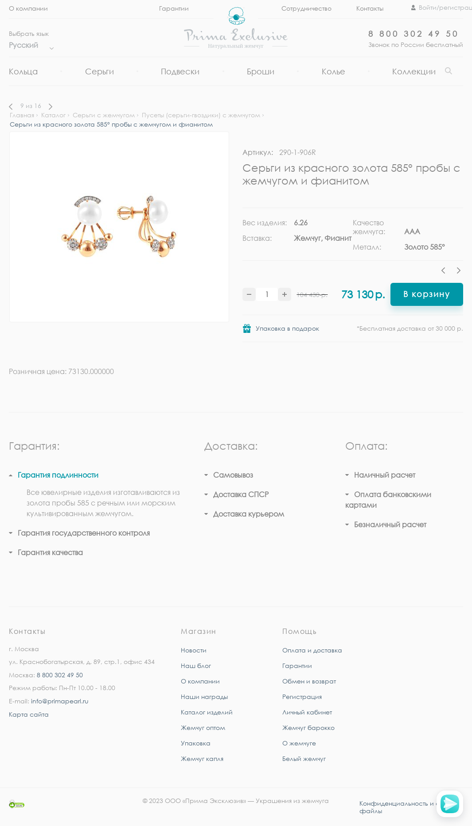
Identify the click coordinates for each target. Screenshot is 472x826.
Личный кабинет (307, 712)
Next (458, 271)
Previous (445, 271)
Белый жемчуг (304, 758)
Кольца (23, 71)
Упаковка (196, 743)
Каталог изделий (207, 712)
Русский (29, 45)
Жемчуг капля (202, 758)
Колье (333, 71)
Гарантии (297, 665)
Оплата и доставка (312, 650)
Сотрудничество (306, 8)
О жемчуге (299, 743)
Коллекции (414, 71)
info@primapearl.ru (60, 701)
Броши (260, 71)
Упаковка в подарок (287, 328)
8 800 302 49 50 (413, 34)
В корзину (426, 294)
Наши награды (204, 696)
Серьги (99, 71)
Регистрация (302, 696)
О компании (28, 8)
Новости (194, 650)
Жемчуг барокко (308, 727)
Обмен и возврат (309, 681)
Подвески (180, 71)
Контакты (369, 8)
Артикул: (257, 152)
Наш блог (196, 665)
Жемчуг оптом (203, 727)
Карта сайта (29, 714)
